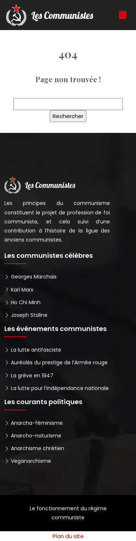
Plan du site (68, 536)
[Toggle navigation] (123, 15)
